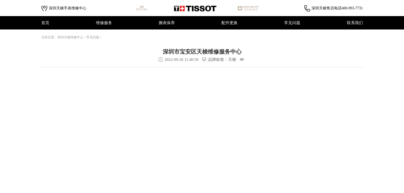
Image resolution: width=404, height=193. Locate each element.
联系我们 (355, 23)
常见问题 (292, 23)
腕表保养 (167, 23)
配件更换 (229, 23)
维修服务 (104, 23)
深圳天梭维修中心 (70, 37)
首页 (45, 23)
